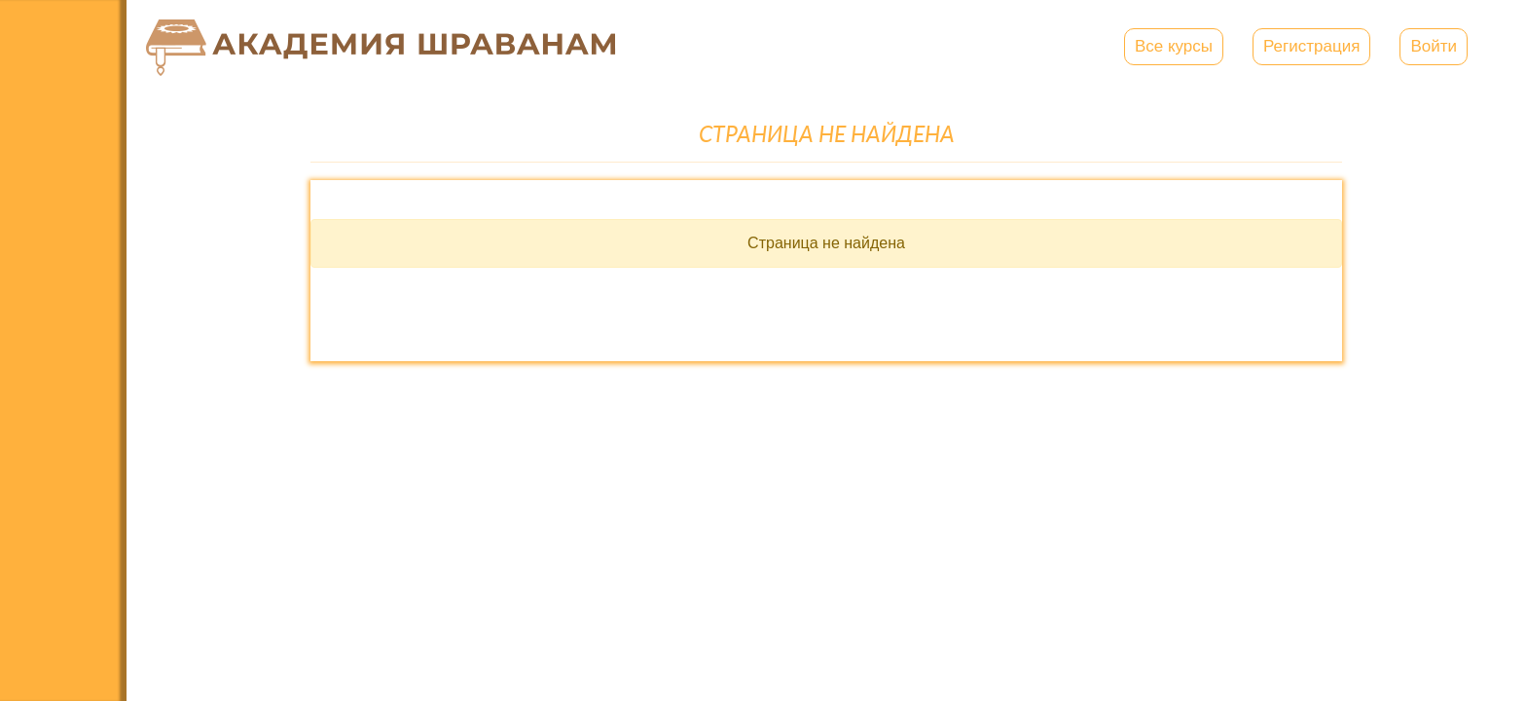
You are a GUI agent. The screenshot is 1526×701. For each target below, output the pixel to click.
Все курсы (1174, 46)
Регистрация (1311, 46)
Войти (1433, 46)
